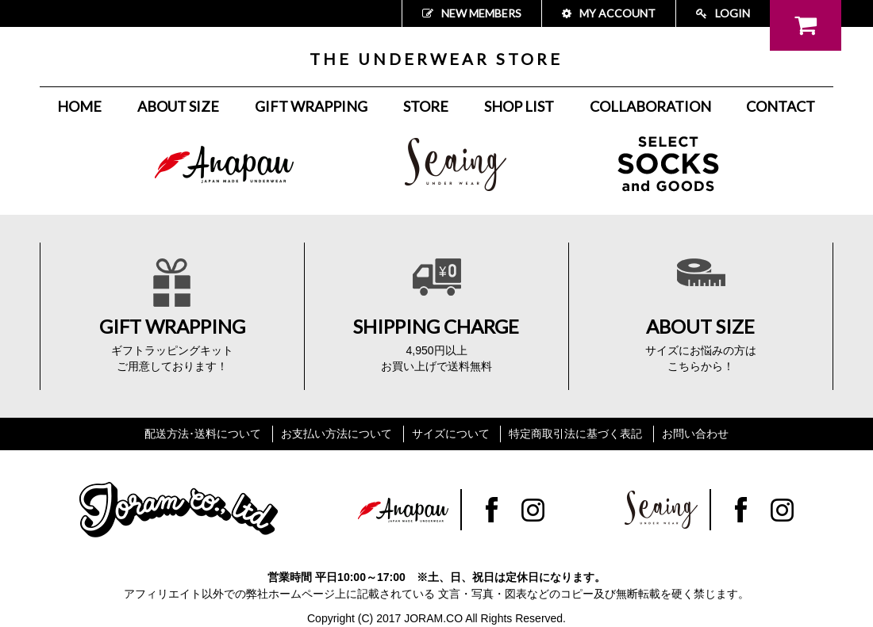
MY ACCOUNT (609, 13)
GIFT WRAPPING (311, 106)
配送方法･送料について (202, 433)
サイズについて (451, 433)
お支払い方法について (336, 433)
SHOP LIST (519, 106)
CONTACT (780, 106)
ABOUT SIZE (178, 106)
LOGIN (723, 13)
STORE (425, 106)
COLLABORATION (650, 106)
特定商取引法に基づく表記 (575, 433)
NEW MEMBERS (471, 13)
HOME (79, 106)
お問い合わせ (695, 433)
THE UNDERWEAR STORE (436, 58)
